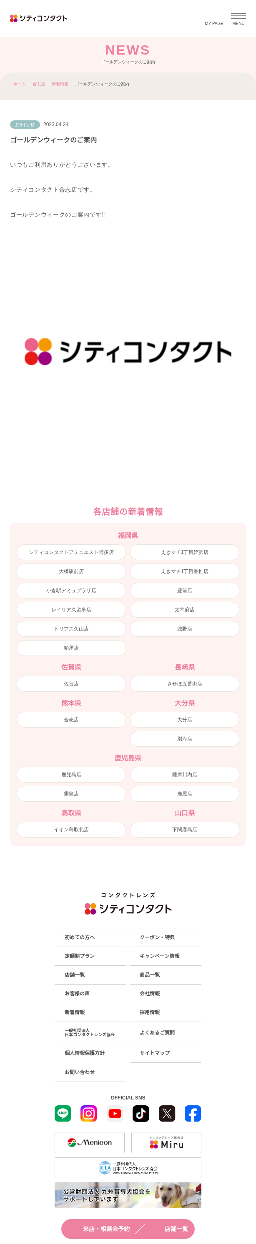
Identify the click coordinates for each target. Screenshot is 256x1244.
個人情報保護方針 (85, 1053)
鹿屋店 (184, 794)
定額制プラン (80, 956)
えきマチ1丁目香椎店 (185, 571)
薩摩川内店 (184, 775)
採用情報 (150, 1012)
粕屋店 (71, 648)
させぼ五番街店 (184, 684)
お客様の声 (77, 994)
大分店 (184, 720)
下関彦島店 (184, 830)
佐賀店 (71, 684)
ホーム (19, 84)
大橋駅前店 (71, 571)
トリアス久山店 (71, 629)
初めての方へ (80, 937)
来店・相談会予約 (99, 1229)
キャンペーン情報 (159, 956)
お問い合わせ (80, 1072)
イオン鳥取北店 (71, 830)
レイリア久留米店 (71, 610)
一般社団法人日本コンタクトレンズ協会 (90, 1032)
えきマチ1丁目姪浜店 (185, 552)
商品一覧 (150, 975)
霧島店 (71, 794)
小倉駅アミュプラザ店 (71, 590)
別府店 (184, 739)
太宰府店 (185, 610)
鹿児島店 (71, 775)
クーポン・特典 (157, 937)
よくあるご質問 (157, 1033)
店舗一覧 (169, 1229)
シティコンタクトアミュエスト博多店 (71, 552)
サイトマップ (155, 1053)
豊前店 (184, 590)
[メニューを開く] (238, 18)
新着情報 (60, 84)
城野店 (184, 629)
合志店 (39, 84)
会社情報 (150, 994)
